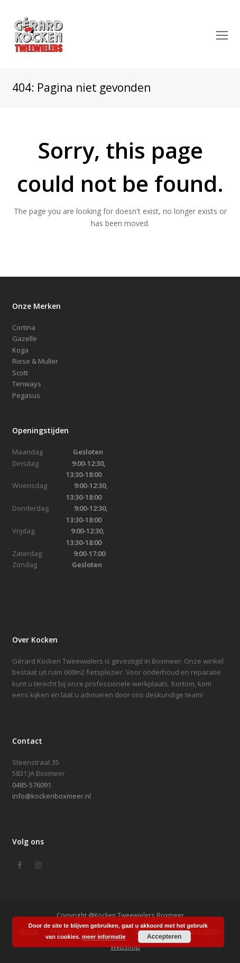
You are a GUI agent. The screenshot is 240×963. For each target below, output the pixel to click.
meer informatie (104, 936)
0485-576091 (31, 785)
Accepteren (164, 936)
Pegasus (26, 395)
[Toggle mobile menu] (222, 35)
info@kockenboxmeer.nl (51, 796)
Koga (20, 350)
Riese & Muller (35, 361)
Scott (20, 372)
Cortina (23, 327)
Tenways (26, 383)
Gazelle (24, 338)
